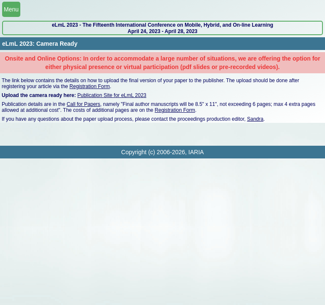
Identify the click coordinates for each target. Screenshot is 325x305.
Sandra (255, 119)
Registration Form (89, 86)
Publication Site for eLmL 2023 (111, 95)
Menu (11, 9)
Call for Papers (83, 104)
